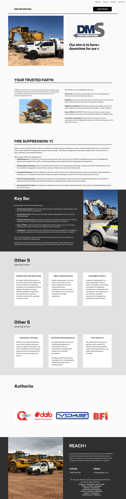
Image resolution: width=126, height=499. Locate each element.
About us (105, 2)
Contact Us (121, 2)
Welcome (98, 2)
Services (113, 2)
